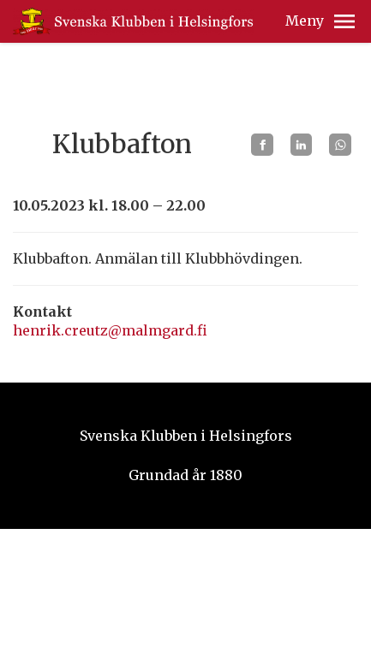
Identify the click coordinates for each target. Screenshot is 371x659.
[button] (344, 21)
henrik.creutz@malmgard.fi (110, 330)
